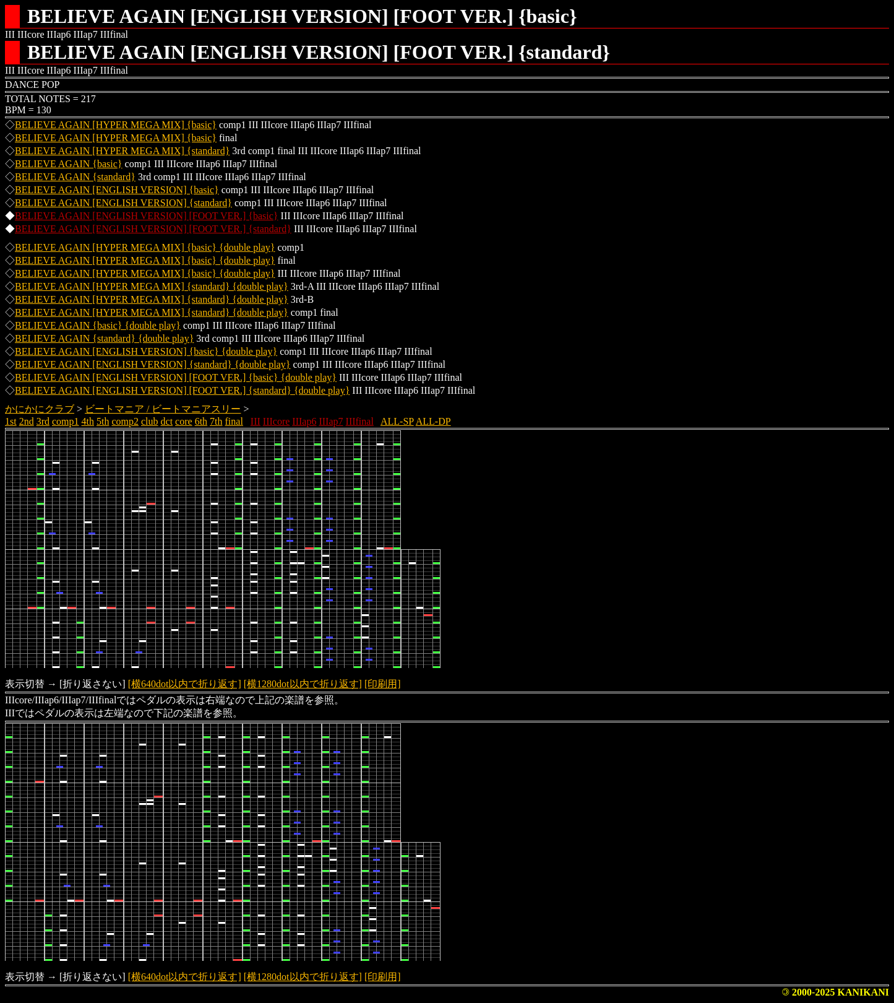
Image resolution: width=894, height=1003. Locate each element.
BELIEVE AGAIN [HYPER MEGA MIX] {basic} (116, 124)
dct (167, 421)
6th (201, 421)
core (183, 421)
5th (103, 421)
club (149, 421)
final (234, 421)
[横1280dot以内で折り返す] (303, 684)
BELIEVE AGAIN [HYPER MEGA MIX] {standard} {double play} (151, 286)
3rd (43, 421)
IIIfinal (360, 421)
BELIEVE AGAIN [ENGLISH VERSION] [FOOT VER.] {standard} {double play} (182, 390)
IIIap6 (304, 421)
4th (88, 421)
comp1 (65, 421)
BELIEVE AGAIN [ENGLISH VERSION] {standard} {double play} (152, 364)
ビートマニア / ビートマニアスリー (163, 409)
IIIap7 (331, 421)
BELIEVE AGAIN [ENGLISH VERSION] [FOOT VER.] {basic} (146, 216)
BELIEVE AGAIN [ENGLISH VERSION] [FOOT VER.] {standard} (153, 229)
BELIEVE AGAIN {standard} (75, 177)
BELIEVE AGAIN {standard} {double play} (104, 338)
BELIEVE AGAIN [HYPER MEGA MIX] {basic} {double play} (145, 247)
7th (216, 421)
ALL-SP (397, 421)
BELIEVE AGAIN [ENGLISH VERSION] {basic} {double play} (146, 351)
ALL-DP (433, 421)
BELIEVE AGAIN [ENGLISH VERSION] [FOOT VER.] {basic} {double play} (176, 377)
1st (11, 421)
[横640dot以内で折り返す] (184, 684)
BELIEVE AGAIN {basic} (68, 163)
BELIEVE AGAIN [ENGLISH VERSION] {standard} (123, 203)
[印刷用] (382, 684)
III (255, 421)
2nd (26, 421)
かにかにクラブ (39, 409)
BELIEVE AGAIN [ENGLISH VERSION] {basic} (117, 190)
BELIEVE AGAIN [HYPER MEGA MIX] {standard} (122, 150)
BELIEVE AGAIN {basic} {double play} (98, 325)
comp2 (125, 421)
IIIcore (276, 421)
